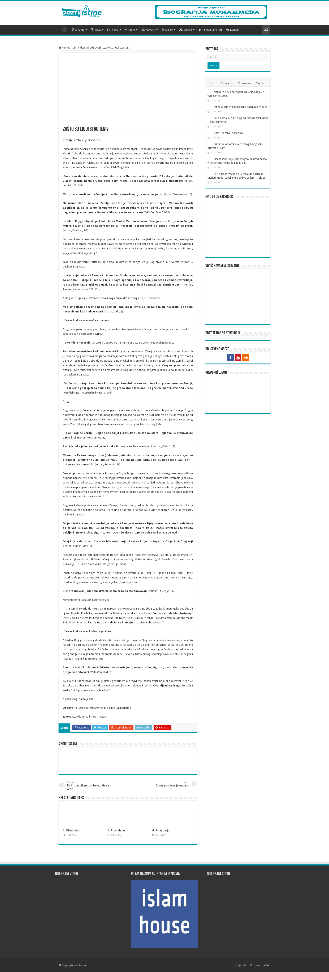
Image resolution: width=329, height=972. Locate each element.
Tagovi (260, 83)
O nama (78, 29)
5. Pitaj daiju (116, 830)
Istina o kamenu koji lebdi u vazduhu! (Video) (240, 106)
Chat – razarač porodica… (229, 132)
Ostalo (185, 29)
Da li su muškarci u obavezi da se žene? (88, 786)
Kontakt (232, 29)
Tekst (96, 29)
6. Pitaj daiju (71, 830)
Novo (212, 83)
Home (64, 47)
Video (112, 29)
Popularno (227, 83)
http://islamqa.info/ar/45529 (89, 716)
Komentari (244, 83)
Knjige (167, 29)
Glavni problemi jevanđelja (167, 784)
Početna (64, 29)
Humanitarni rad (210, 29)
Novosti (148, 29)
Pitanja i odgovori (90, 47)
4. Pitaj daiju (161, 830)
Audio (130, 29)
